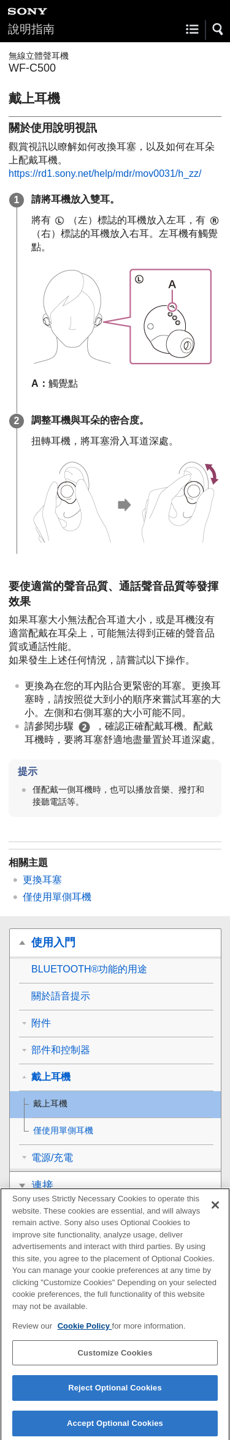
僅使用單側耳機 (57, 897)
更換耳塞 (42, 880)
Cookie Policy (85, 1330)
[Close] (215, 1209)
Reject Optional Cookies (115, 1392)
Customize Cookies (114, 1357)
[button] (218, 29)
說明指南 (31, 29)
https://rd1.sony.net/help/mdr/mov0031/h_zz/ (105, 173)
